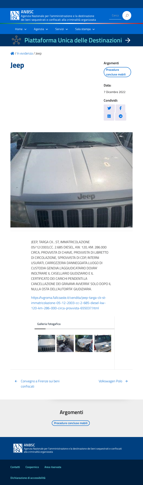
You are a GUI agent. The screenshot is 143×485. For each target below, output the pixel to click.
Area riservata (53, 467)
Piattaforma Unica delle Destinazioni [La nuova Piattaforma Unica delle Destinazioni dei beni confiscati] (73, 40)
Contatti (15, 467)
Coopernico (32, 467)
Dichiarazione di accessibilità (27, 478)
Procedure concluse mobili (116, 72)
